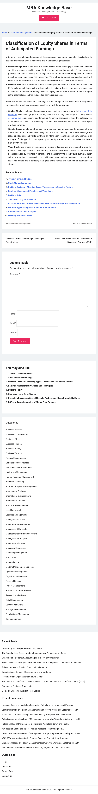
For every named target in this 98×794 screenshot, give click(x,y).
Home (4, 32)
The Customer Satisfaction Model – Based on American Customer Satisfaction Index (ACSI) (43, 681)
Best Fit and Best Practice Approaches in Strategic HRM (39, 729)
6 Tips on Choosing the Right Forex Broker (21, 691)
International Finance (15, 500)
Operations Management (17, 571)
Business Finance (14, 444)
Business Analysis (14, 429)
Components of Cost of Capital (22, 211)
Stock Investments (83, 224)
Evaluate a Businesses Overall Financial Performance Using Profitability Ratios (44, 203)
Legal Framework (13, 510)
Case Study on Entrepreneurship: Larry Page (22, 648)
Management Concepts (16, 529)
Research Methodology (16, 595)
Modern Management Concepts (20, 567)
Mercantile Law (13, 562)
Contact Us (7, 776)
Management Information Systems (21, 534)
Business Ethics (13, 439)
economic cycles (16, 118)
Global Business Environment (19, 467)
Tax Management (14, 619)
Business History (13, 448)
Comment (15, 274)
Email (13, 323)
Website (13, 332)
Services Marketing (14, 605)
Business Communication (17, 434)
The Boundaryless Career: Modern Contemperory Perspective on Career (34, 653)
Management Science (15, 543)
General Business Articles (17, 463)
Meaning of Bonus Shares (20, 215)
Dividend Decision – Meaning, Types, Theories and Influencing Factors (40, 187)
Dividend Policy (15, 195)
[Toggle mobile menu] (49, 18)
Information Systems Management (21, 486)
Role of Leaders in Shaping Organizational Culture (24, 667)
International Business (16, 491)
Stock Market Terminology (20, 183)
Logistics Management (16, 515)
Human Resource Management (20, 477)
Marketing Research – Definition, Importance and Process (47, 705)
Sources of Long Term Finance (22, 199)
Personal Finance (13, 581)
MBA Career (11, 557)
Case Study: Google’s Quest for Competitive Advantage (43, 738)
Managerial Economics (16, 548)
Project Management (15, 586)
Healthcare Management (17, 472)
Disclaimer (6, 766)
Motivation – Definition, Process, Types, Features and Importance (40, 747)
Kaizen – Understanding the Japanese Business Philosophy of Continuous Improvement (41, 662)
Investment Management (20, 32)
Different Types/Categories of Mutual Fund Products (32, 207)
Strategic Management (16, 609)
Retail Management (14, 600)
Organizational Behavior (16, 576)
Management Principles (16, 538)
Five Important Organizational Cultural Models (23, 677)
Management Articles (15, 519)
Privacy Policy (8, 771)
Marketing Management (16, 553)
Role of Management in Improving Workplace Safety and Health (49, 710)
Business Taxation (14, 453)
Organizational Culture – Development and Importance (26, 672)
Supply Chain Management (18, 614)
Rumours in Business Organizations (18, 686)
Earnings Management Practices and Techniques (30, 191)
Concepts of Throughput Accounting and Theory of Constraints (30, 658)
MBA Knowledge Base (49, 7)
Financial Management (16, 458)
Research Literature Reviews (18, 590)
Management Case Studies (18, 524)
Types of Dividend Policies (20, 179)
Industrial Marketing (15, 482)
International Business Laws (18, 496)
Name (13, 314)
